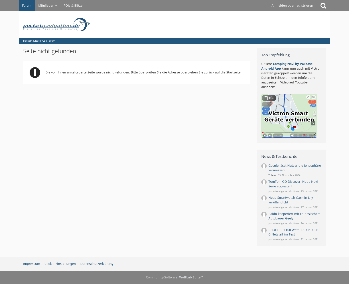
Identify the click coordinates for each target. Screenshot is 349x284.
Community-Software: (174, 277)
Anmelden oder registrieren (292, 5)
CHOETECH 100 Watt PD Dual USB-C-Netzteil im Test (293, 232)
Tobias (272, 175)
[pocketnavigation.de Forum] (174, 25)
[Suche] (323, 5)
